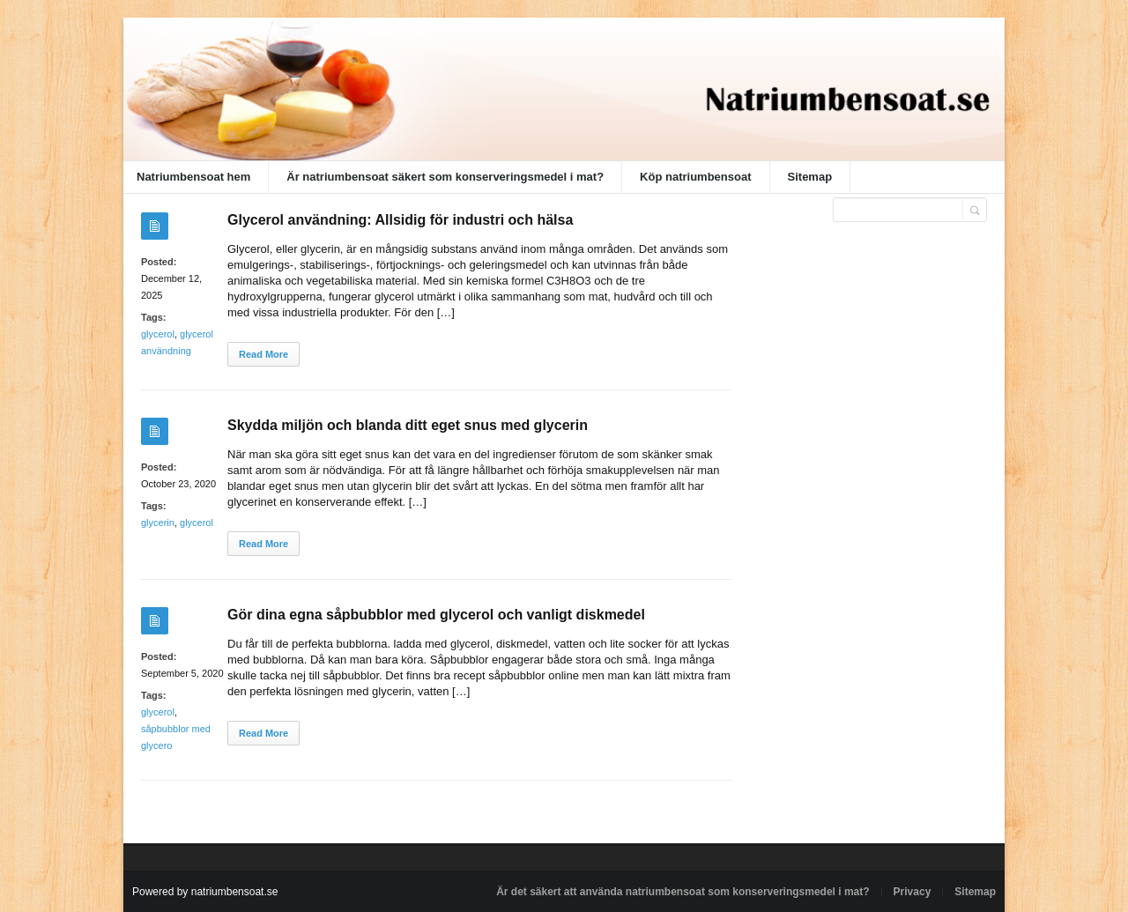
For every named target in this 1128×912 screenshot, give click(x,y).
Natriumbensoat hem (193, 176)
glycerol (157, 334)
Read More (263, 354)
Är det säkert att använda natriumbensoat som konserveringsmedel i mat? (682, 892)
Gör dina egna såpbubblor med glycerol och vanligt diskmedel (436, 614)
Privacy (912, 892)
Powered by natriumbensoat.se (205, 892)
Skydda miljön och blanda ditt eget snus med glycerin (407, 425)
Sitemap (810, 176)
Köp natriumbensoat (695, 176)
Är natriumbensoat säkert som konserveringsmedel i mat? (445, 176)
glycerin (157, 522)
